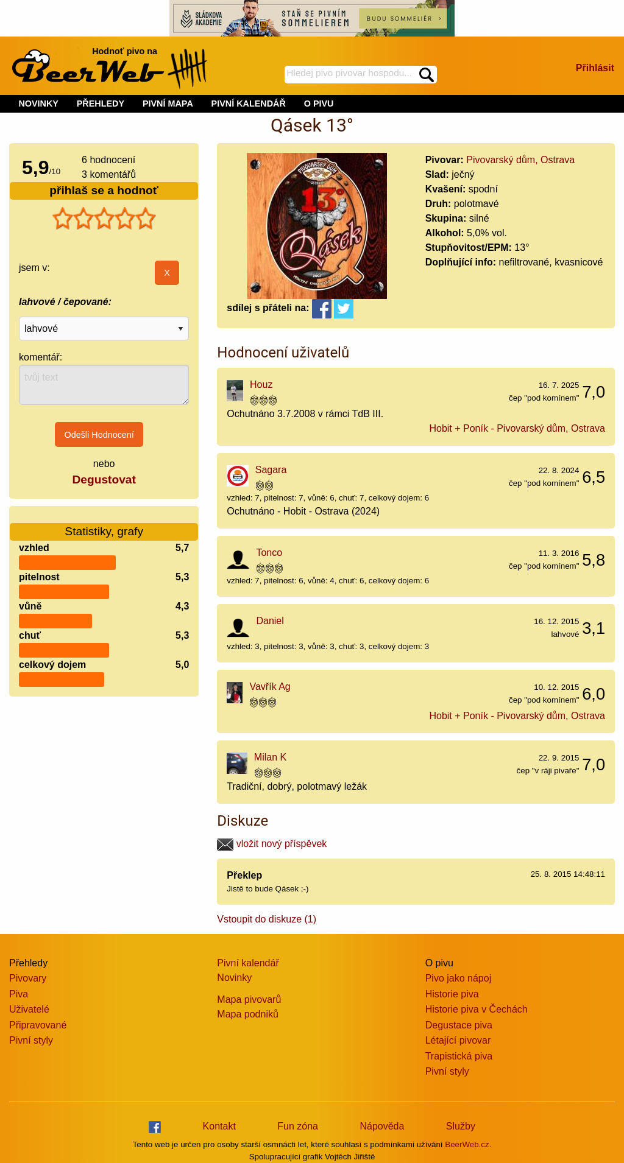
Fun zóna (297, 1126)
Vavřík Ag (269, 686)
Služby (460, 1126)
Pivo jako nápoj (458, 978)
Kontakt (219, 1126)
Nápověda (382, 1126)
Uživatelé (29, 1009)
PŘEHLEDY (100, 103)
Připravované (37, 1025)
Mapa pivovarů (249, 999)
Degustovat (103, 479)
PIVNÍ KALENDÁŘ (248, 103)
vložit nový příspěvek (272, 843)
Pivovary (27, 978)
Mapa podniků (247, 1014)
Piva (18, 994)
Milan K (270, 757)
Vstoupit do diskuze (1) (266, 919)
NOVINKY (38, 103)
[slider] (104, 218)
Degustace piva (458, 1025)
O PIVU (319, 103)
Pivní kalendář (247, 963)
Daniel (269, 621)
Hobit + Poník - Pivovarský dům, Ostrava (517, 428)
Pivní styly (31, 1040)
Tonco (269, 552)
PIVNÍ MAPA (168, 103)
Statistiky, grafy (104, 524)
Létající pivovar (458, 1040)
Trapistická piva (459, 1056)
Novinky (234, 977)
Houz (261, 384)
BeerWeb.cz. (468, 1144)
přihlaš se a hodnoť (103, 190)
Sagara (271, 470)
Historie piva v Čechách (476, 1009)
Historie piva (452, 994)
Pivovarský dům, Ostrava (520, 160)
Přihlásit (595, 68)
